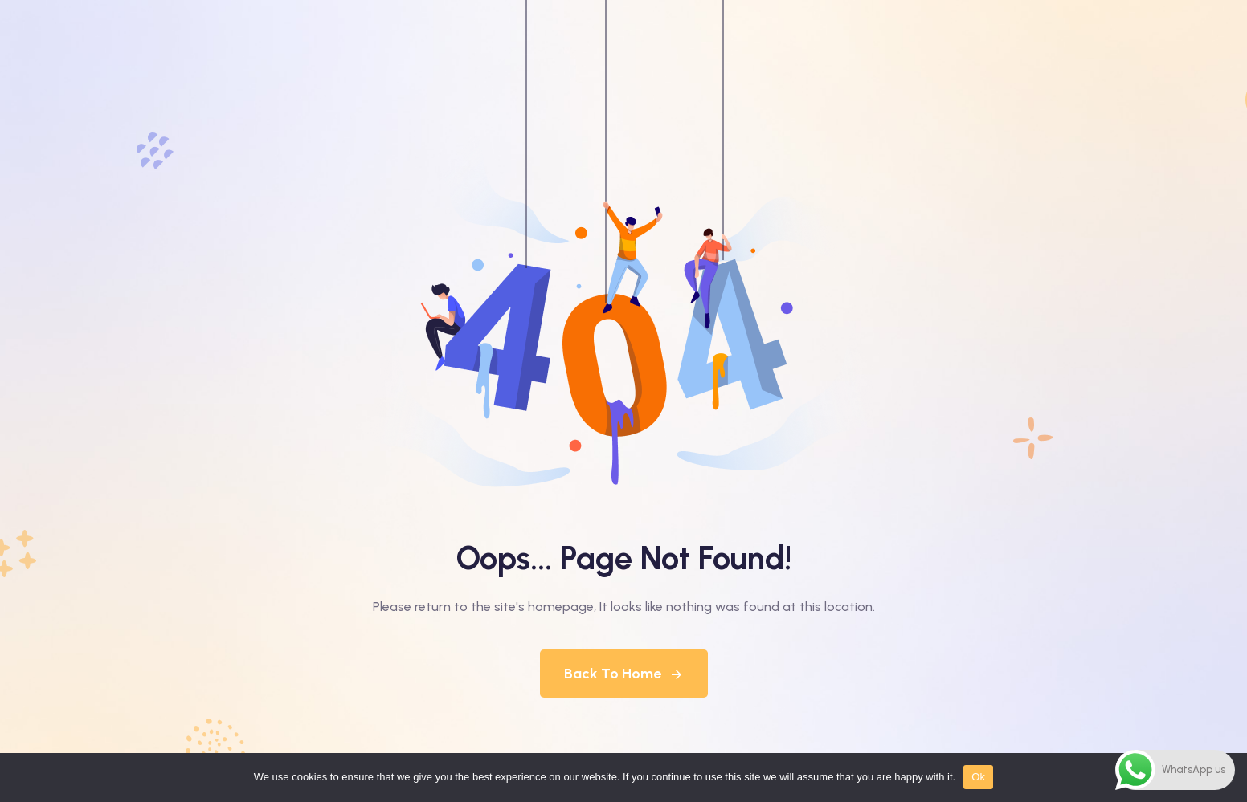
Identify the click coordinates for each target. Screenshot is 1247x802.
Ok (978, 777)
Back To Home (624, 673)
